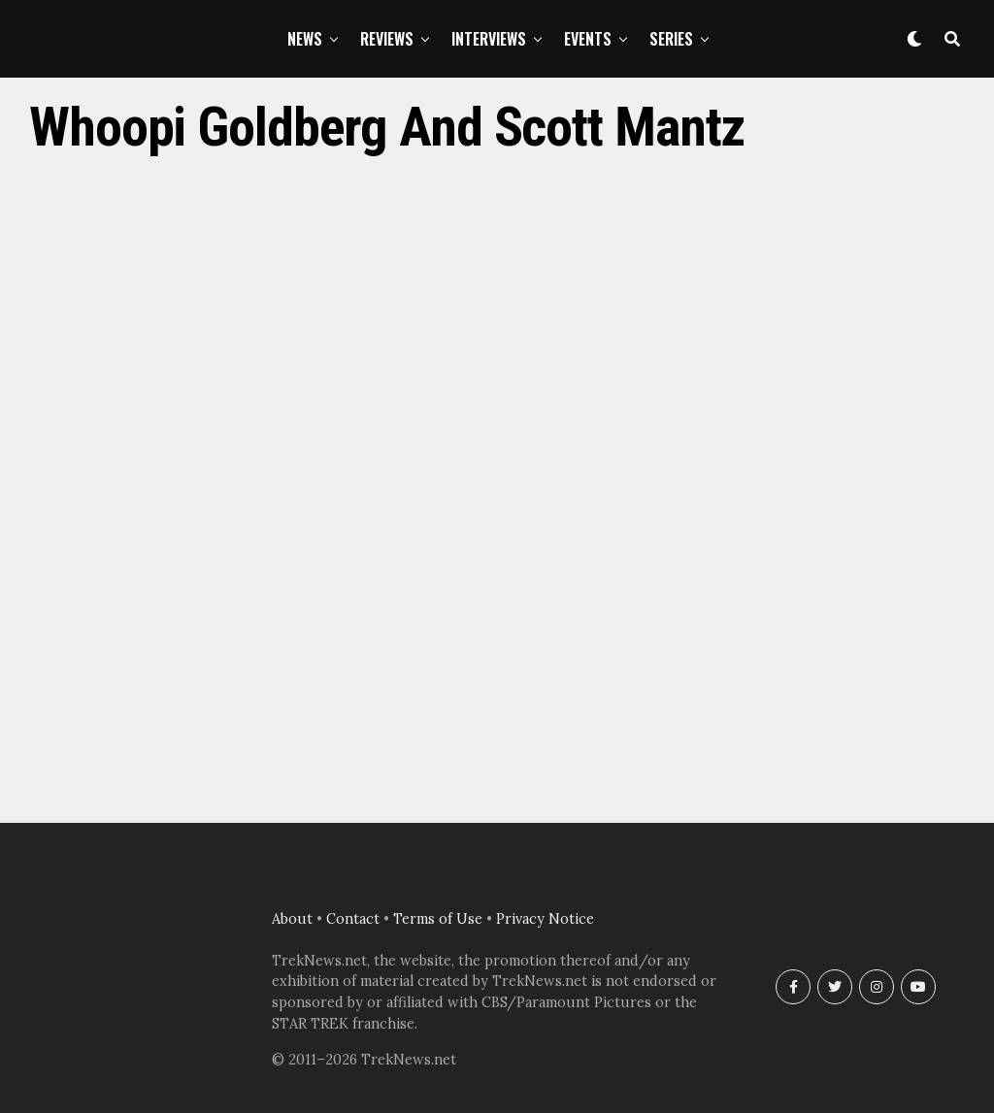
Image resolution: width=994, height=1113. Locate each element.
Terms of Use (437, 919)
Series (671, 38)
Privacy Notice (545, 919)
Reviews (387, 38)
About (292, 919)
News (304, 38)
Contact (353, 919)
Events (588, 38)
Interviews (488, 38)
